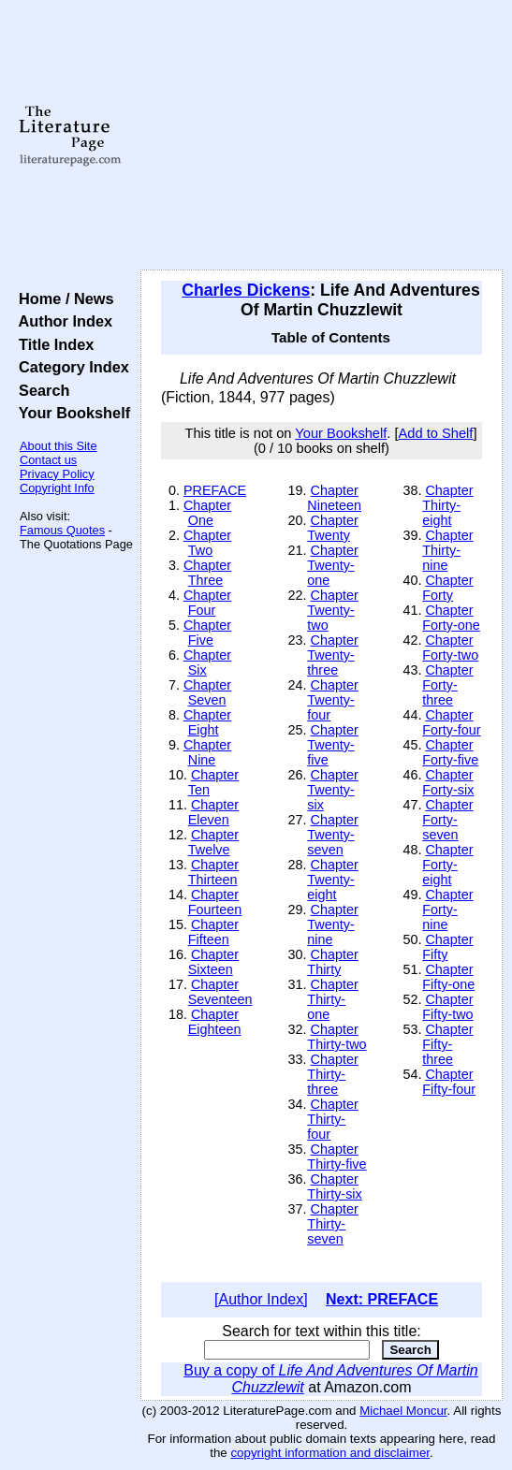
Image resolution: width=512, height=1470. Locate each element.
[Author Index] (261, 1299)
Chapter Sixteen (213, 962)
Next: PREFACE (382, 1299)
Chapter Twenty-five (332, 744)
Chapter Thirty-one (332, 999)
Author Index (61, 321)
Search (39, 390)
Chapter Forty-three (447, 684)
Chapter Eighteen (214, 1022)
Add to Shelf (436, 433)
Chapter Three (207, 573)
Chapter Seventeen (220, 992)
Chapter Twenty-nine (332, 924)
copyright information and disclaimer (330, 1453)
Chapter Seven (207, 692)
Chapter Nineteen (334, 498)
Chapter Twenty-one (332, 565)
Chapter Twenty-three (332, 655)
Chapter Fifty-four (448, 1082)
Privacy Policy (57, 474)
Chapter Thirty (332, 962)
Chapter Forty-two (450, 647)
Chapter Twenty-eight (332, 879)
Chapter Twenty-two (332, 610)
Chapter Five (207, 633)
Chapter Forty (447, 588)
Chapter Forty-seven (447, 819)
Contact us (48, 460)
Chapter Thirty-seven (332, 1223)
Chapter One (207, 513)
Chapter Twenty (332, 528)
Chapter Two (207, 543)
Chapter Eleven (213, 812)
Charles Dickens (246, 290)
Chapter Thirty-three (332, 1074)
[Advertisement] (321, 136)
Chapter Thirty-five (336, 1157)
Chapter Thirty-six (334, 1186)
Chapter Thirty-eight (447, 505)
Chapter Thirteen (213, 872)
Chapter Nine (207, 752)
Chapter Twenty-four (332, 699)
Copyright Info (57, 488)
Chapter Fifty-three (447, 1044)
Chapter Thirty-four (332, 1119)
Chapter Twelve (213, 842)
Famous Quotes (62, 530)
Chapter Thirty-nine (447, 550)
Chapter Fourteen (215, 902)
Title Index (52, 344)
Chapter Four (207, 603)
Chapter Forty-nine (447, 909)
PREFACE (214, 490)
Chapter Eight (207, 722)
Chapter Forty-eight (447, 864)
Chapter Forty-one (451, 618)
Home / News (62, 298)
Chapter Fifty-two (447, 1007)
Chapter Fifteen (213, 932)
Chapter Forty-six (448, 782)
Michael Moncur (402, 1411)
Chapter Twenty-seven (332, 834)
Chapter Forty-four (451, 722)
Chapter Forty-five (450, 752)
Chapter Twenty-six (332, 789)
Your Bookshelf (70, 412)
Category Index (69, 366)
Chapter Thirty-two (336, 1037)
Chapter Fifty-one (448, 977)
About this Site (58, 446)
